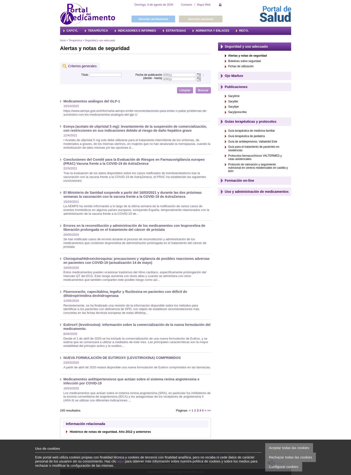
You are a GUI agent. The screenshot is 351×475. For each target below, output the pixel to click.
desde (148, 78)
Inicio (63, 40)
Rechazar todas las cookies (290, 457)
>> (209, 410)
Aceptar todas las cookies (289, 448)
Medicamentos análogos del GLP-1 (91, 101)
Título (84, 74)
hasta (157, 78)
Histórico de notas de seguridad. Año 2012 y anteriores (110, 431)
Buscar (203, 90)
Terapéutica (75, 40)
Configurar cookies (283, 467)
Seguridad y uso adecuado (100, 40)
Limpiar (185, 90)
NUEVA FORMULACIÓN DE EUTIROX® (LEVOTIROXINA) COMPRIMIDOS (122, 358)
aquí (120, 461)
